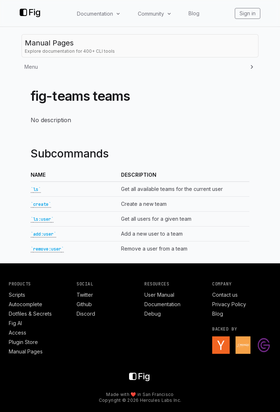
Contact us (225, 295)
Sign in (248, 13)
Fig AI (15, 323)
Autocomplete (25, 304)
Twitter (85, 295)
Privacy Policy (229, 304)
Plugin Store (23, 342)
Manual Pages (26, 351)
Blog (193, 13)
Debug (152, 314)
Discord (86, 314)
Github (84, 304)
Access (17, 332)
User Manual (159, 295)
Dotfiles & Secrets (30, 314)
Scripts (17, 295)
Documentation (162, 304)
